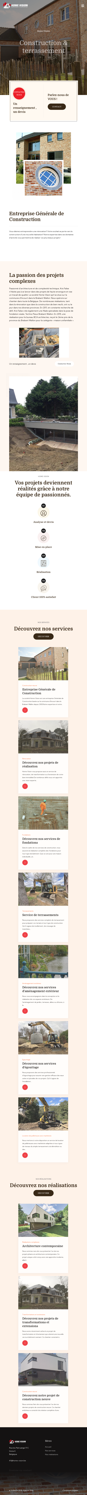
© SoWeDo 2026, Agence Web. (21, 1490)
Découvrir (43, 637)
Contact (56, 107)
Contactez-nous (64, 364)
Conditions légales (70, 1490)
